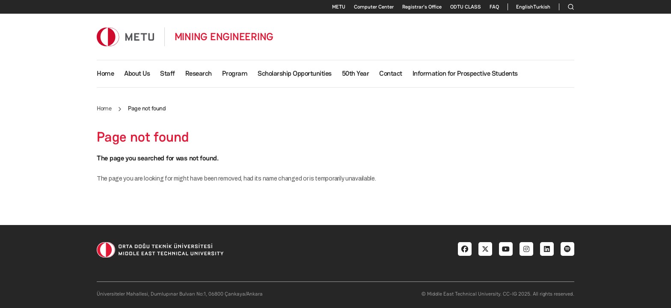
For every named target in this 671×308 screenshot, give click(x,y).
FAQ (494, 6)
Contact (390, 73)
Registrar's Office (422, 6)
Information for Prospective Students (465, 73)
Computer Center (374, 6)
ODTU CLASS (465, 6)
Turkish (541, 6)
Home (105, 73)
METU (338, 6)
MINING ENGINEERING (224, 37)
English (524, 6)
